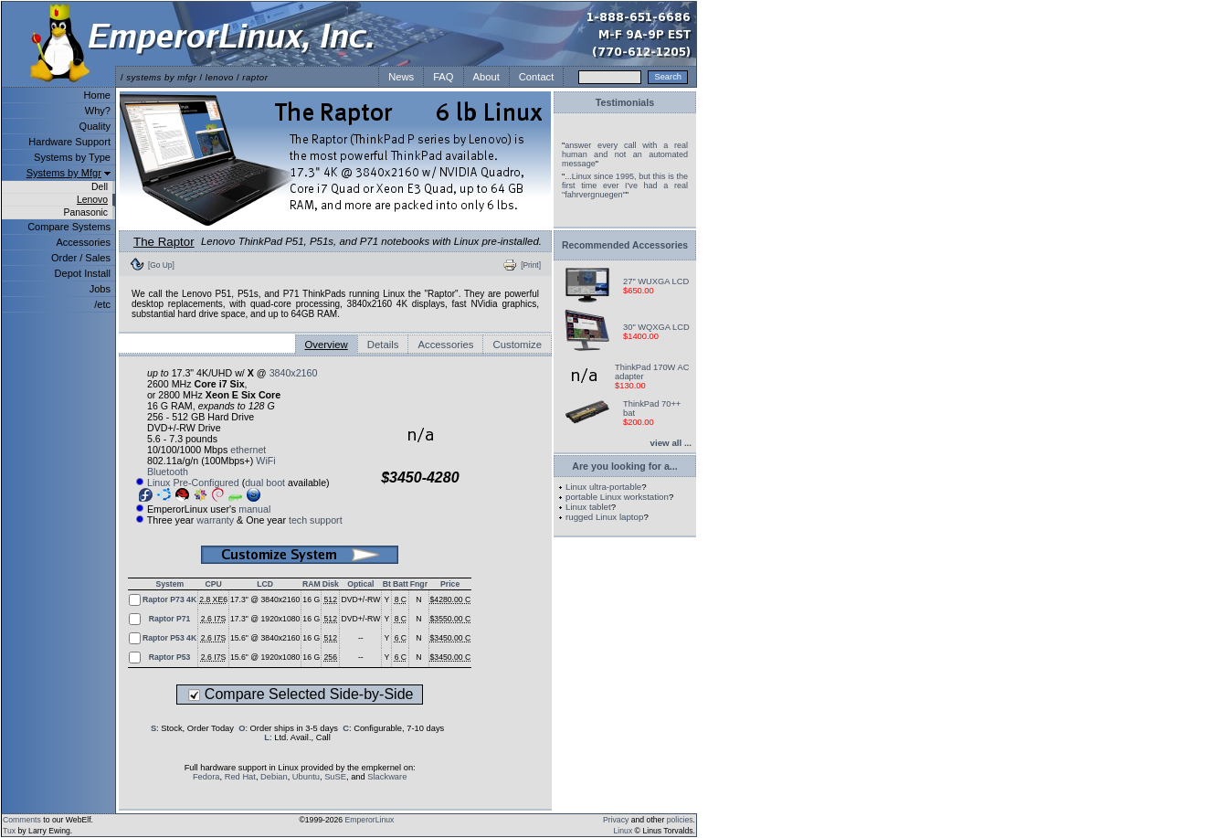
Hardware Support (69, 141)
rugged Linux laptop (604, 517)
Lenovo (92, 200)
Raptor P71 (170, 618)
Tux (9, 830)
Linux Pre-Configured (193, 482)
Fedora (206, 776)
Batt (400, 584)
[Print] (531, 265)
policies (680, 819)
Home (97, 95)
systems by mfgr (161, 77)
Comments (22, 819)
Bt (387, 584)
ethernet (248, 449)
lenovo (220, 77)
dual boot (265, 482)
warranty (215, 519)
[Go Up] (161, 265)
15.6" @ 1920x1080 (265, 657)
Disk (330, 584)
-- (361, 637)
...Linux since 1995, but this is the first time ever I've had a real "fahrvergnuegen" (625, 185)
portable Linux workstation (617, 497)
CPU (213, 584)
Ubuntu (306, 776)
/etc (102, 304)
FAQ (443, 76)
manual (254, 509)
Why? (98, 110)
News (401, 76)
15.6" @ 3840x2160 (265, 637)
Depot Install (83, 273)
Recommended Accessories (625, 245)
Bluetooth (167, 471)
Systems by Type (72, 157)
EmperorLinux (370, 819)
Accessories (83, 242)
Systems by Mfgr (63, 172)
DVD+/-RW (360, 599)
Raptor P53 (170, 657)
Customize (517, 344)
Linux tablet (588, 507)
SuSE (335, 776)
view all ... (671, 443)
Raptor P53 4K (169, 637)
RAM (311, 584)
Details (383, 344)
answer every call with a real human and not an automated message (625, 154)
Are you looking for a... (624, 466)
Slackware (387, 776)
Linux (623, 830)
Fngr (419, 584)
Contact (537, 76)
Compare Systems (69, 226)
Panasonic (85, 212)
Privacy (616, 819)
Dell (99, 187)
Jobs (100, 288)
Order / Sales (81, 257)
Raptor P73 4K (169, 599)
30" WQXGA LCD (656, 327)
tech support (316, 519)
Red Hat (240, 776)
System (169, 584)
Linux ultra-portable (603, 487)
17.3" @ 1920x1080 (265, 618)
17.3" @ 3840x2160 (265, 599)
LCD (265, 584)
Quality (95, 126)
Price (450, 584)
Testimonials (625, 102)
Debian (274, 776)
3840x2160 (293, 372)
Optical (360, 584)
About (486, 76)
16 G (311, 599)
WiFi (265, 460)
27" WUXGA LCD (656, 281)
